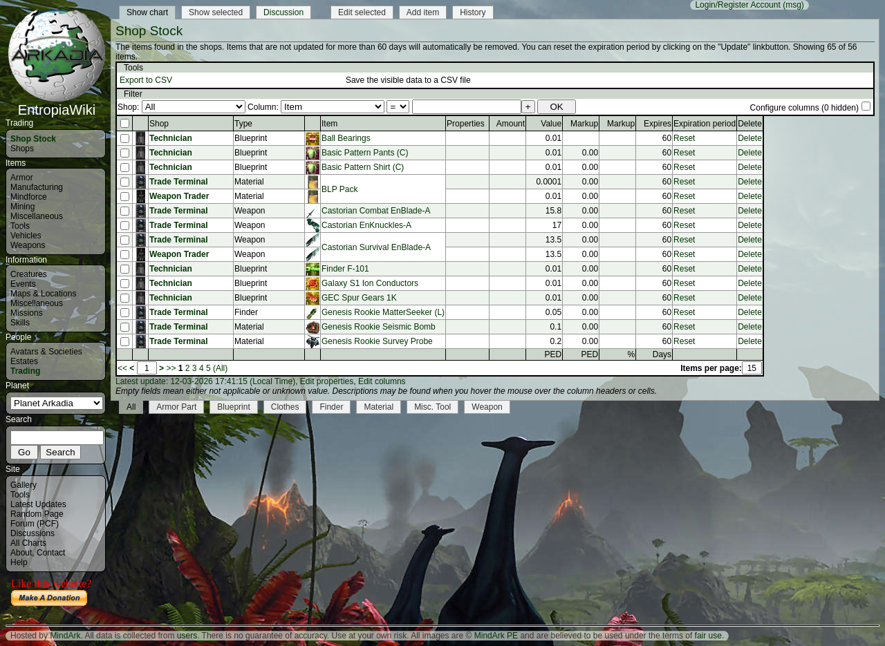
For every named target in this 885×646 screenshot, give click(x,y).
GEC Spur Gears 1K (359, 298)
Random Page (37, 514)
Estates (24, 361)
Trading (25, 371)
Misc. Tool (432, 407)
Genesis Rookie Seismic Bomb (379, 327)
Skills (20, 322)
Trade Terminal (178, 182)
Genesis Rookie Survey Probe (377, 341)
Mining (22, 206)
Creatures (28, 274)
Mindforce (28, 197)
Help (19, 562)
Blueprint (233, 407)
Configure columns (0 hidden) (804, 108)
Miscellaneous (36, 216)
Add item (423, 12)
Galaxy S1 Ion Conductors (370, 283)
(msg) (793, 5)
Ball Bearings (346, 138)
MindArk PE (496, 635)
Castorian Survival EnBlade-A (376, 247)
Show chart (147, 12)
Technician (170, 138)
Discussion (283, 12)
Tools (20, 226)
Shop (159, 124)
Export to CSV (146, 80)
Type (243, 124)
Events (23, 284)
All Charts (28, 543)
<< (122, 368)
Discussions (32, 533)
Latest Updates (38, 504)
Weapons (27, 245)
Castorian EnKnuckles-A (366, 225)
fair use (708, 635)
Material (378, 407)
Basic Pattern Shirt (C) (363, 167)
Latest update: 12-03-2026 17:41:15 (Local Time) (205, 381)
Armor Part (176, 407)
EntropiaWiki (56, 103)
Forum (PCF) (34, 524)
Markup (584, 124)
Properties (466, 124)
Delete (750, 138)
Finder (331, 407)
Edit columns (382, 381)
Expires (657, 124)
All (131, 407)
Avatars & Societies (46, 352)
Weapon (487, 407)
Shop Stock (33, 139)
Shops (22, 148)
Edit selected (362, 12)
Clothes (285, 407)
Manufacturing (36, 187)
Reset (684, 138)
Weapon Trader (179, 196)
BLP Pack (339, 189)
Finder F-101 (345, 269)
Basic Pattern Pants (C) (365, 153)
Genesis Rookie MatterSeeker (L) (383, 312)
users (187, 635)
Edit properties (326, 381)
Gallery (23, 485)
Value (551, 124)
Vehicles (25, 235)
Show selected (216, 12)
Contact (51, 553)
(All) (220, 368)
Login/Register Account (737, 5)
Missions (26, 313)
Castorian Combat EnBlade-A (376, 211)
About (21, 553)
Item (329, 124)
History (472, 12)
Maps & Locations (43, 293)
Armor (21, 177)
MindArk (65, 635)
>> (171, 368)
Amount (510, 124)
